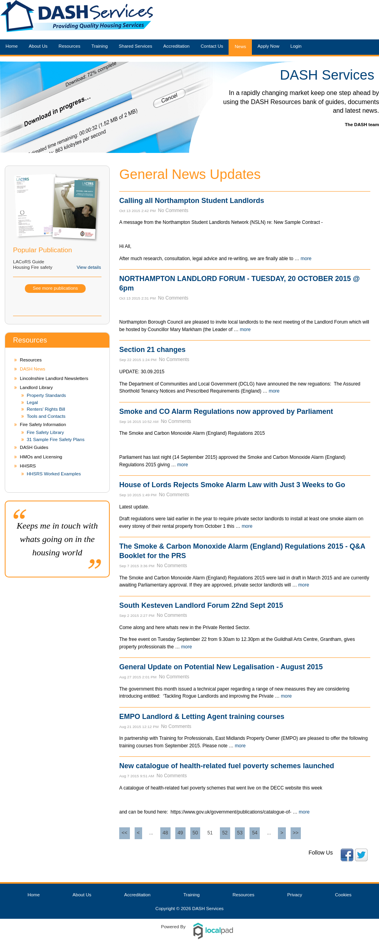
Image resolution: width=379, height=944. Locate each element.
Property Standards (46, 395)
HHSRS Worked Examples (54, 473)
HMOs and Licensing (41, 456)
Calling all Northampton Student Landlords (191, 201)
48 (165, 833)
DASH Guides (34, 447)
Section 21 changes (152, 350)
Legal (32, 402)
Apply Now (268, 46)
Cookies (343, 894)
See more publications (55, 288)
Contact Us (212, 46)
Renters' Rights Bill (46, 409)
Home (12, 46)
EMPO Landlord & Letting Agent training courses (201, 717)
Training (100, 46)
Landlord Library (36, 387)
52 (225, 833)
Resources (69, 46)
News (240, 46)
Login (295, 46)
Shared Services (135, 46)
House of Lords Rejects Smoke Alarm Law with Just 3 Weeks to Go (232, 485)
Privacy (294, 894)
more (306, 258)
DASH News (32, 369)
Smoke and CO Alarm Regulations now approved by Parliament (226, 411)
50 (195, 833)
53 (240, 833)
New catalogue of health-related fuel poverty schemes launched (226, 766)
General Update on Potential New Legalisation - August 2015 (221, 667)
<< (125, 833)
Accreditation (176, 46)
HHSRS (28, 466)
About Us (38, 46)
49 (180, 833)
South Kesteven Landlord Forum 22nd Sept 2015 (201, 605)
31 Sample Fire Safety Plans (55, 439)
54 (254, 833)
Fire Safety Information (43, 424)
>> (296, 833)
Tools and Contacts (46, 416)
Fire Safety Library (45, 432)
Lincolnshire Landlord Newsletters (54, 378)
